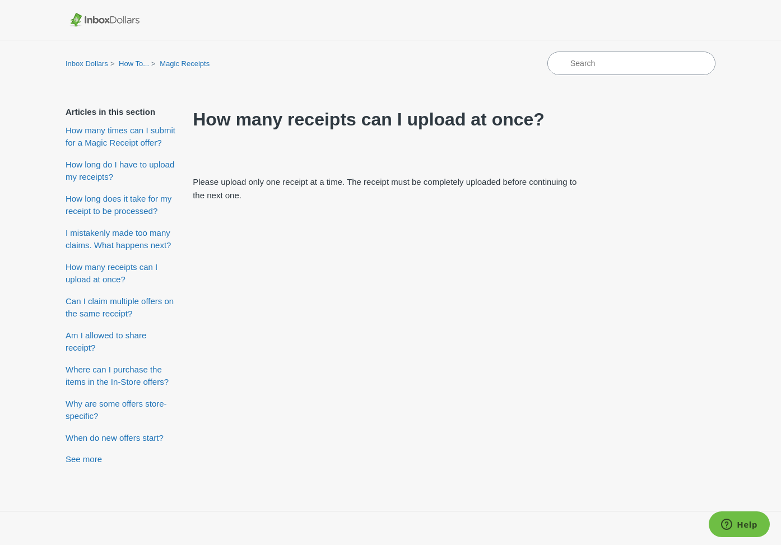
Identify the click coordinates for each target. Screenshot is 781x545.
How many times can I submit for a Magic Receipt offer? (120, 136)
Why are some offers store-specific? (116, 410)
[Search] (631, 63)
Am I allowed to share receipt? (106, 341)
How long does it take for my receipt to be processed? (118, 205)
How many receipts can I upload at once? (111, 273)
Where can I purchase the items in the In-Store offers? (117, 376)
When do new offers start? (115, 437)
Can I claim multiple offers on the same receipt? (120, 307)
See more (84, 459)
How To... (134, 63)
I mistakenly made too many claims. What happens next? (118, 239)
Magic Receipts (185, 63)
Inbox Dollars (87, 63)
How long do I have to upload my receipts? (120, 171)
